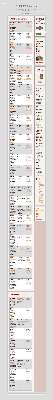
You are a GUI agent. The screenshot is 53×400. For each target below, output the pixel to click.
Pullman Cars (41, 187)
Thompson (13, 227)
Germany (28, 351)
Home (21, 9)
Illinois (28, 299)
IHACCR (38, 213)
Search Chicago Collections (39, 125)
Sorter (18, 189)
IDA (37, 216)
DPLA (38, 136)
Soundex (12, 31)
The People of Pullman (31, 9)
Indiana (28, 321)
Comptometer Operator (20, 300)
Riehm (12, 127)
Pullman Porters (41, 196)
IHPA (37, 214)
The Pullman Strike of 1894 (41, 200)
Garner (12, 300)
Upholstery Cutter (20, 208)
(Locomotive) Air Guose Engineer (21, 321)
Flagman (19, 248)
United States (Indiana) (28, 68)
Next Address (25, 13)
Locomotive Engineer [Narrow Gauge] (21, 68)
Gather (12, 24)
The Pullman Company (41, 184)
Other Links (39, 219)
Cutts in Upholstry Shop (21, 362)
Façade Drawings (39, 81)
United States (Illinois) (28, 25)
